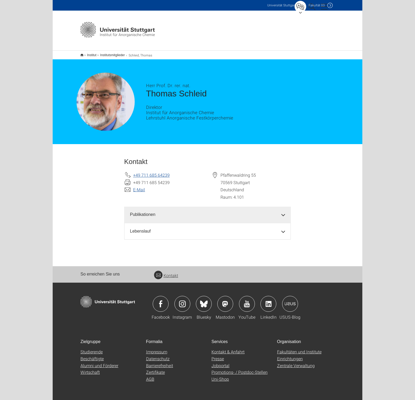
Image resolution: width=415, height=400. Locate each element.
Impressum (156, 348)
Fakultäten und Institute (299, 348)
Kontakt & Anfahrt (228, 348)
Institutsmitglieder (109, 53)
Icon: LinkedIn (268, 300)
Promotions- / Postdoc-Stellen (239, 368)
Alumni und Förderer (99, 362)
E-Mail (139, 186)
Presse (217, 355)
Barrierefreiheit (159, 362)
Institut (88, 53)
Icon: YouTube (247, 300)
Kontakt (166, 272)
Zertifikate (155, 368)
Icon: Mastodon (225, 300)
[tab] (207, 211)
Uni (281, 5)
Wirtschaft (90, 368)
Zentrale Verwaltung (296, 362)
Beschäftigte (92, 355)
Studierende (91, 348)
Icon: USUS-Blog (290, 300)
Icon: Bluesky (204, 300)
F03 (317, 5)
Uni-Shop (220, 375)
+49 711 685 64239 (151, 171)
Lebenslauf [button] (140, 227)
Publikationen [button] (142, 211)
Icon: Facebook (161, 300)
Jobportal (220, 362)
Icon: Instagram (182, 300)
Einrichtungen (290, 355)
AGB (150, 375)
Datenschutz (158, 355)
